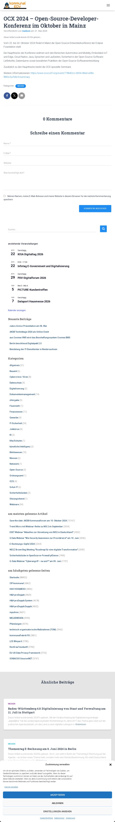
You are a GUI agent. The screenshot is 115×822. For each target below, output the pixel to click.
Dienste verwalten (11, 787)
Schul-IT (14, 487)
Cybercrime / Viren (19, 377)
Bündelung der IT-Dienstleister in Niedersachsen (33, 349)
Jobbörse (14, 429)
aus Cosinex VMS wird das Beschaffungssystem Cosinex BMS (40, 337)
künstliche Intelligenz (20, 446)
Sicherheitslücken (18, 493)
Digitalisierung (17, 388)
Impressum (70, 818)
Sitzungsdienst (17, 499)
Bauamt (13, 371)
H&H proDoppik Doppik (21, 606)
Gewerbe (14, 417)
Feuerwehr (15, 406)
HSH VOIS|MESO (18, 589)
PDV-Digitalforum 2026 (32, 277)
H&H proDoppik (17, 595)
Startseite (14, 577)
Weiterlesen (80, 724)
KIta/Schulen (16, 441)
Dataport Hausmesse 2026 (34, 301)
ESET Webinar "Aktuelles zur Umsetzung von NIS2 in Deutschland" (41, 532)
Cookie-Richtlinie (46, 818)
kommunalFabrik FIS (20, 635)
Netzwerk (14, 464)
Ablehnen (57, 803)
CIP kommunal (17, 583)
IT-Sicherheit (16, 423)
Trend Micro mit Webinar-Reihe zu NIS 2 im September (36, 526)
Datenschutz (59, 818)
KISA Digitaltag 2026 (30, 254)
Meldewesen (16, 452)
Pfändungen (16, 624)
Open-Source (16, 470)
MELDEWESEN (16, 618)
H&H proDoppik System (21, 600)
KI (11, 435)
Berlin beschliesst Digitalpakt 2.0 (25, 343)
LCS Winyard (16, 641)
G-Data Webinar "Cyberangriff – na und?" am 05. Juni (35, 561)
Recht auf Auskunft (19, 647)
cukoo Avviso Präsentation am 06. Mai (28, 326)
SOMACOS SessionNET (21, 658)
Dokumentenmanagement (22, 394)
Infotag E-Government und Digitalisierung (43, 266)
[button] (110, 764)
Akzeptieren (57, 795)
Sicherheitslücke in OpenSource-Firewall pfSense (34, 555)
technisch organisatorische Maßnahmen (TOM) (33, 629)
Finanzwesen (16, 412)
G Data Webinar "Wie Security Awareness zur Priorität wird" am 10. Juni (44, 538)
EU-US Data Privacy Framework (25, 653)
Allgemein (15, 365)
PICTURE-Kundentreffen (33, 289)
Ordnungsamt (16, 475)
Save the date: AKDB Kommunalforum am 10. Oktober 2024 (38, 520)
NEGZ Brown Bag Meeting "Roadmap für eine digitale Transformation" (44, 549)
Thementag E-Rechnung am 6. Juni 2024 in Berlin (42, 749)
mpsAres (14, 612)
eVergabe (14, 400)
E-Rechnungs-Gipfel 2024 (22, 544)
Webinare (14, 504)
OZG (12, 481)
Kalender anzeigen (17, 310)
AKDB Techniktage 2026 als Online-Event (29, 332)
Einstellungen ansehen (57, 811)
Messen (21, 86)
